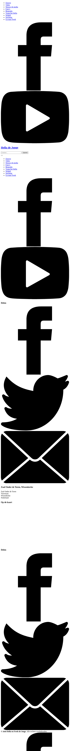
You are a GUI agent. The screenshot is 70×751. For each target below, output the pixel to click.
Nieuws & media (12, 7)
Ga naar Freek (11, 19)
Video (8, 5)
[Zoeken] (25, 152)
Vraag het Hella (11, 13)
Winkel (8, 15)
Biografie (9, 11)
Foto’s (8, 9)
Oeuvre (8, 3)
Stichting (9, 17)
